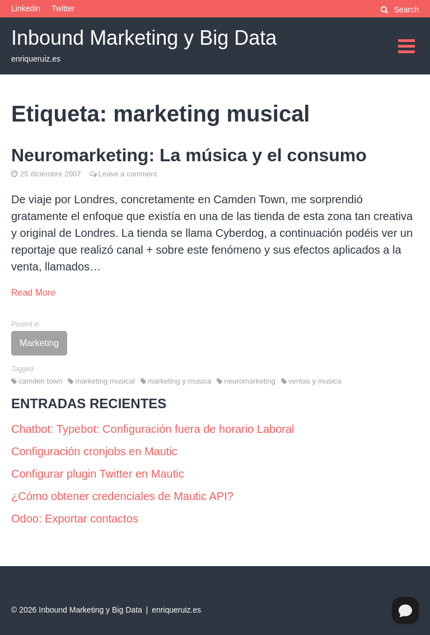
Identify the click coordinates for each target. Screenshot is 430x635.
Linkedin (25, 8)
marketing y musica (180, 381)
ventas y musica (315, 381)
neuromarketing (249, 381)
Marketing (39, 343)
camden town (40, 381)
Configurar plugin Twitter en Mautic (97, 474)
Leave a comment (128, 174)
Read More (33, 292)
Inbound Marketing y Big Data (144, 37)
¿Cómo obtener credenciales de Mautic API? (122, 496)
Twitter (63, 8)
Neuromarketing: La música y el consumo (189, 155)
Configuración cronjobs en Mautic (94, 451)
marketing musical (104, 381)
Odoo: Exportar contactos (74, 518)
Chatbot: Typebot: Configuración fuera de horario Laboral (153, 429)
